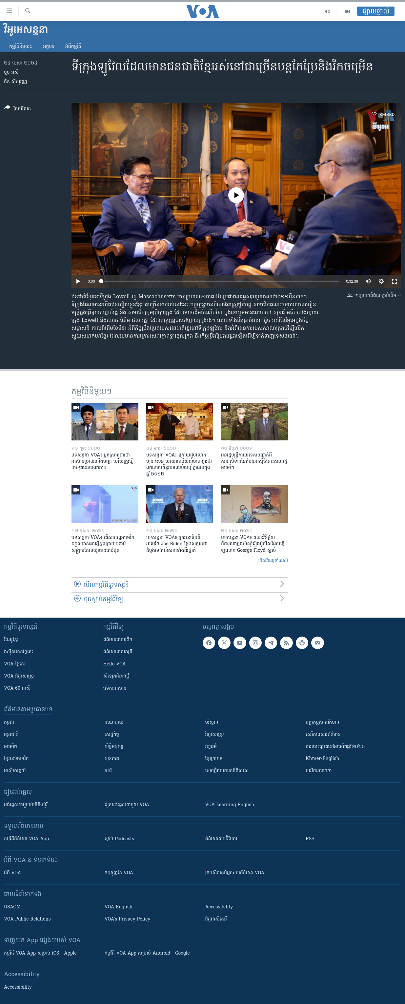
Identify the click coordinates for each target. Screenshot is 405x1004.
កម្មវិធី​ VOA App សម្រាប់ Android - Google (147, 953)
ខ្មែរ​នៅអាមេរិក (16, 758)
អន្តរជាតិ (11, 734)
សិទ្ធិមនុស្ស (114, 746)
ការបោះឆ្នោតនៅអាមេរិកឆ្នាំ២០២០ (335, 746)
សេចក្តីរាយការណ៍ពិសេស (227, 771)
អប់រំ (108, 771)
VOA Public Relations (27, 919)
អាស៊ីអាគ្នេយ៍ (15, 771)
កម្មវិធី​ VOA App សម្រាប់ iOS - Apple (40, 953)
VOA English (118, 907)
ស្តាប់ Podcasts (119, 839)
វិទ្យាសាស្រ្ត (214, 734)
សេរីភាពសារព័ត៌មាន (323, 734)
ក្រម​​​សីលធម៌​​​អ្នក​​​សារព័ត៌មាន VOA (235, 873)
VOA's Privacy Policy (128, 919)
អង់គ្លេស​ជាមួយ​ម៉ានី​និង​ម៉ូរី (26, 805)
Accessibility (219, 907)
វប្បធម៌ (211, 746)
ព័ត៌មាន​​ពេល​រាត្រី (117, 652)
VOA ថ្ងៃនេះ (15, 664)
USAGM (12, 907)
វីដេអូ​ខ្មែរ (11, 640)
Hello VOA (114, 664)
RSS (310, 839)
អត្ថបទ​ (49, 46)
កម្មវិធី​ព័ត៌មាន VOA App (26, 839)
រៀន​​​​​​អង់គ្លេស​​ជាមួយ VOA (127, 805)
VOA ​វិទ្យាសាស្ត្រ (19, 676)
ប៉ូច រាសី (11, 72)
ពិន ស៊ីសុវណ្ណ (15, 82)
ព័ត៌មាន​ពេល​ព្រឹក (117, 640)
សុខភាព (112, 758)
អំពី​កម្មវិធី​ (73, 46)
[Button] (17, 109)
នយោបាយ (114, 722)
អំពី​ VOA (12, 873)
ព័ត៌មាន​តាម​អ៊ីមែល (221, 839)
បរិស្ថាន (211, 722)
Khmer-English (322, 758)
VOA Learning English (229, 805)
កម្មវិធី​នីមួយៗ (20, 46)
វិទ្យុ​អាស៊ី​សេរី (216, 919)
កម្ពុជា (9, 722)
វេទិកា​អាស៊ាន (115, 688)
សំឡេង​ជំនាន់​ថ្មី (116, 676)
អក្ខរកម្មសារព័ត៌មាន (322, 722)
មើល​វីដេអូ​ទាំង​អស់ (273, 561)
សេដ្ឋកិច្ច (112, 734)
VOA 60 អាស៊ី (17, 688)
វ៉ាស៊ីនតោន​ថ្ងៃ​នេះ (19, 652)
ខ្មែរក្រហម (214, 758)
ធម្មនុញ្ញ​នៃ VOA (119, 873)
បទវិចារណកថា (319, 771)
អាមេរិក (10, 746)
